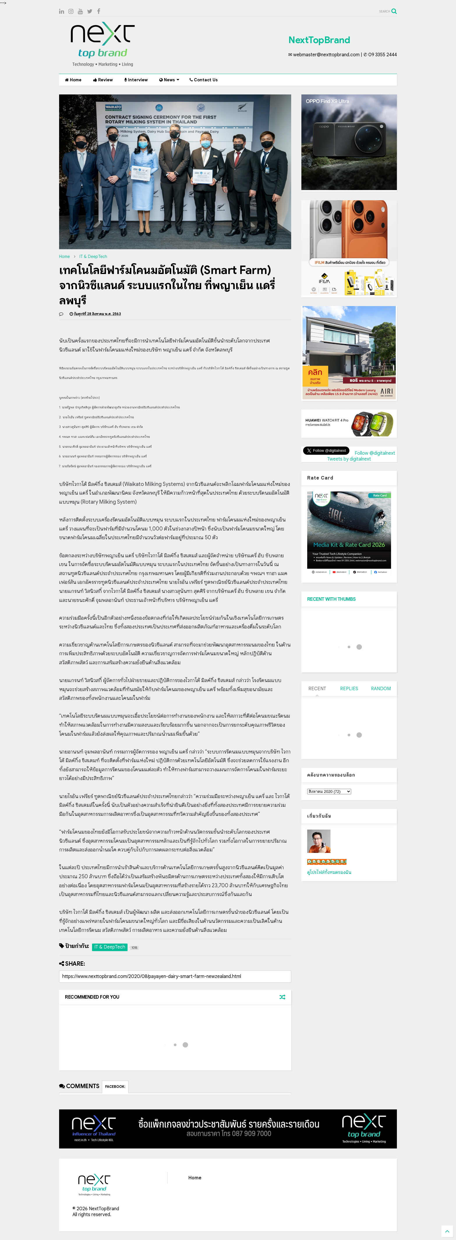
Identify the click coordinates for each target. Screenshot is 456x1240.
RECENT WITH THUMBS (331, 599)
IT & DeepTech (93, 256)
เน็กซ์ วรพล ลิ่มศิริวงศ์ (327, 862)
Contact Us (204, 79)
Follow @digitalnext (375, 453)
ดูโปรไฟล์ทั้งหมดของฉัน (329, 872)
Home (73, 79)
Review (103, 79)
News (169, 79)
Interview (136, 79)
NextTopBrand (319, 40)
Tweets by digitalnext (349, 459)
